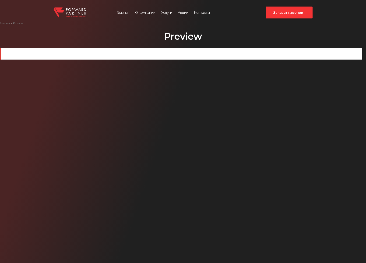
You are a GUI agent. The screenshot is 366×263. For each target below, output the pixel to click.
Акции (183, 13)
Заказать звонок (288, 13)
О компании (145, 13)
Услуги (166, 13)
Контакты (202, 13)
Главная (123, 13)
